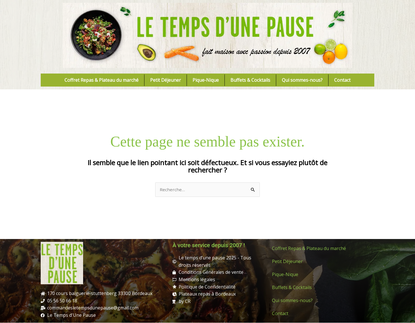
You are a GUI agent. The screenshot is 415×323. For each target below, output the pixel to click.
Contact (342, 80)
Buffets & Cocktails (250, 80)
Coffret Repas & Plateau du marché (101, 80)
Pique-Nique (206, 80)
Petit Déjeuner (165, 80)
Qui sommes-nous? (302, 80)
